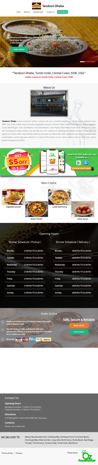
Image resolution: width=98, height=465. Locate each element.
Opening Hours (38, 12)
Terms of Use (7, 453)
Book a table (38, 49)
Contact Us (50, 12)
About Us (27, 12)
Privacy (19, 453)
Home (18, 12)
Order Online (19, 49)
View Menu (62, 12)
